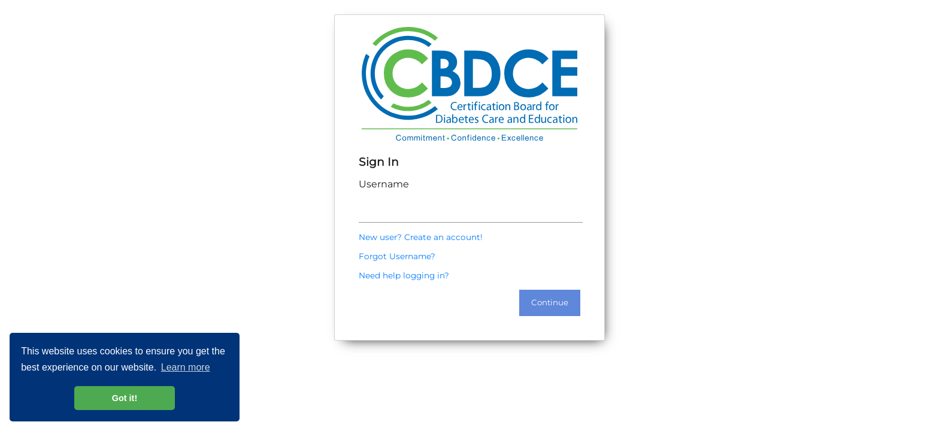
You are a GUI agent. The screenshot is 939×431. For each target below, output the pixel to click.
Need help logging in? (404, 275)
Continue (549, 302)
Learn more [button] (185, 367)
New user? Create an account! (421, 237)
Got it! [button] (124, 398)
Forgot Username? (397, 256)
